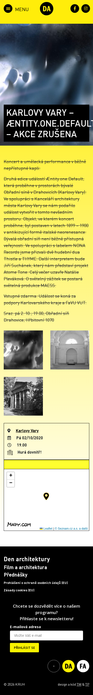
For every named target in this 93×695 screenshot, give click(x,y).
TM (79, 684)
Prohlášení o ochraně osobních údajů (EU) (36, 583)
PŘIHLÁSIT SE (24, 647)
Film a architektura (25, 567)
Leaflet (46, 528)
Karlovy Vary (27, 430)
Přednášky (16, 574)
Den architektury (27, 559)
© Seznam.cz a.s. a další (71, 528)
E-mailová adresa (25, 626)
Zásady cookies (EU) (19, 590)
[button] (46, 496)
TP (87, 684)
